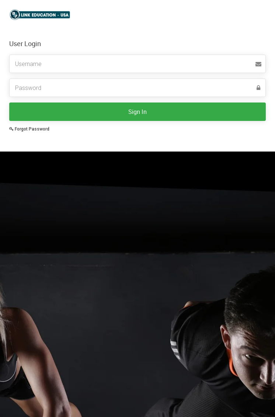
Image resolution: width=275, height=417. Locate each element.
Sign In (137, 112)
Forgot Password (29, 129)
